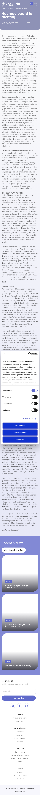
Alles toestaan (20, 425)
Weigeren (20, 439)
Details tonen (28, 419)
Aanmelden (19, 698)
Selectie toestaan (20, 432)
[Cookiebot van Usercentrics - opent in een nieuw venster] (28, 353)
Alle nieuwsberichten (13, 550)
